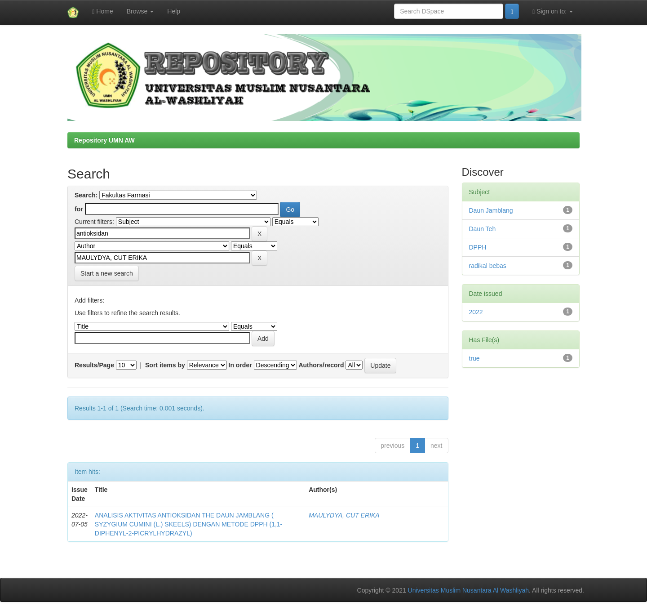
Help (173, 11)
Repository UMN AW (104, 140)
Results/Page (94, 365)
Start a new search (106, 273)
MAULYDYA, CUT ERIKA (344, 515)
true (474, 358)
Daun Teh (482, 228)
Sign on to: (552, 11)
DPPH (478, 247)
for (79, 209)
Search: (86, 195)
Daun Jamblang (491, 210)
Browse (140, 11)
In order (240, 365)
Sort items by (165, 365)
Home (102, 11)
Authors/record (321, 365)
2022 (476, 312)
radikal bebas (487, 265)
